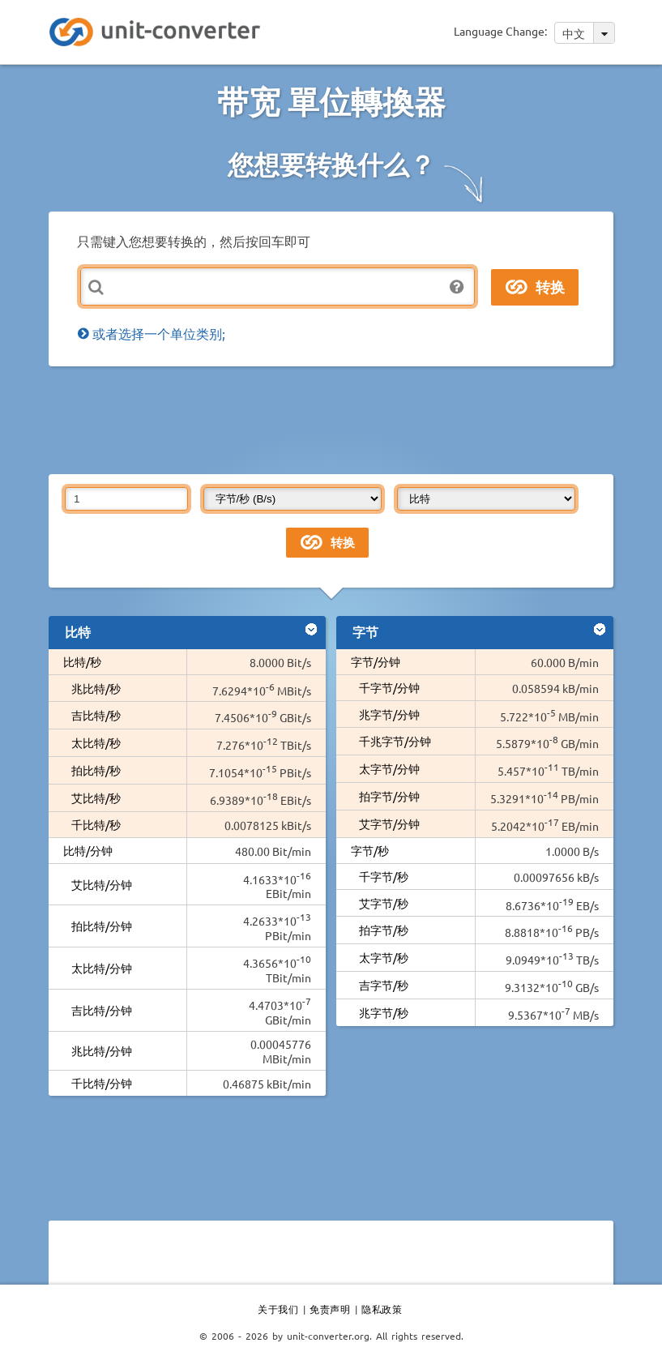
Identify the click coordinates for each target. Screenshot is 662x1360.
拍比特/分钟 (101, 925)
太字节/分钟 (389, 768)
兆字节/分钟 (389, 714)
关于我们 (278, 1308)
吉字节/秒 (383, 984)
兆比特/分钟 (101, 1050)
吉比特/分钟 (101, 1010)
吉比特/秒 (96, 715)
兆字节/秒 (383, 1012)
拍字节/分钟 (389, 796)
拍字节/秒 (383, 929)
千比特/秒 (96, 824)
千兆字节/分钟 (395, 740)
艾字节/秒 (383, 903)
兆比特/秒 (96, 688)
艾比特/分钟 (101, 884)
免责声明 (330, 1308)
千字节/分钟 (389, 687)
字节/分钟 (375, 661)
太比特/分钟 (101, 967)
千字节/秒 (383, 876)
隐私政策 (381, 1308)
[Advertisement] (344, 419)
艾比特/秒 (96, 797)
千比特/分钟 (101, 1083)
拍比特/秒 (96, 770)
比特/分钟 (88, 850)
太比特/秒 (96, 742)
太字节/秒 (383, 957)
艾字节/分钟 (389, 823)
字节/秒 (370, 850)
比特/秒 (82, 661)
